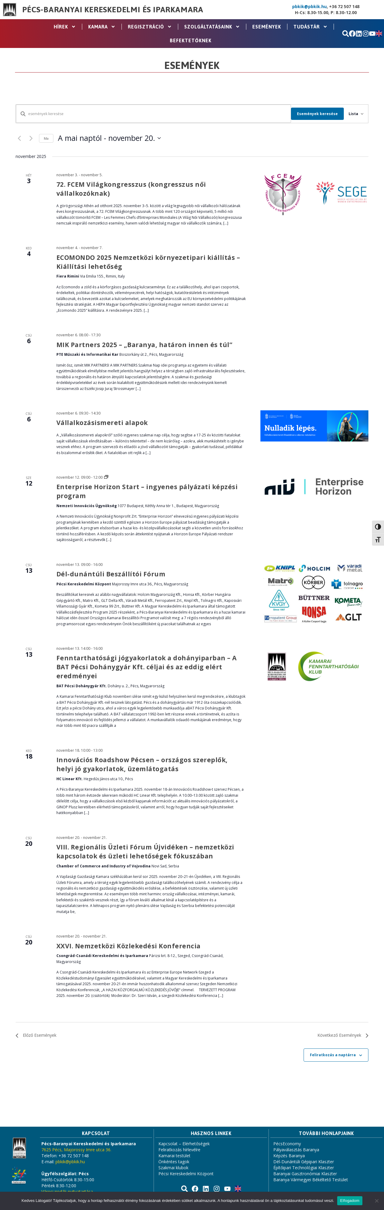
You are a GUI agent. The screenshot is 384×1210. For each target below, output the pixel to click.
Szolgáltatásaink (212, 26)
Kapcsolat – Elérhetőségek (184, 1143)
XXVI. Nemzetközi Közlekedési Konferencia (128, 946)
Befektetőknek (191, 40)
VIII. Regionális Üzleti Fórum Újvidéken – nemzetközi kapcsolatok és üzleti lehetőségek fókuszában (145, 851)
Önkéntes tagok (173, 1161)
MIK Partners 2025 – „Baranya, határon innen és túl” (144, 344)
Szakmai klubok (173, 1167)
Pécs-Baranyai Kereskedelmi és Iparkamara (112, 9)
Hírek (65, 26)
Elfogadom (349, 1200)
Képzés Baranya (289, 1155)
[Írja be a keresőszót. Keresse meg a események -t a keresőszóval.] (151, 114)
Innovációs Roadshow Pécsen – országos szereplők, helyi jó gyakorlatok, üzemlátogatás (142, 764)
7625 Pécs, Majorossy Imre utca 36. (76, 1149)
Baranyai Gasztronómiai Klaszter (305, 1173)
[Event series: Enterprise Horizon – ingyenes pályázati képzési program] (106, 477)
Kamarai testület (174, 1155)
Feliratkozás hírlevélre (179, 1149)
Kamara (102, 26)
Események (266, 26)
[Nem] (377, 1201)
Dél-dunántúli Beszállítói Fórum (111, 574)
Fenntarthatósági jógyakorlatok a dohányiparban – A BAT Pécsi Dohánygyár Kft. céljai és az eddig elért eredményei (146, 667)
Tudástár (310, 26)
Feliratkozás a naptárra (333, 1054)
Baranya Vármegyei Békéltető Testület (310, 1179)
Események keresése (312, 113)
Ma (46, 138)
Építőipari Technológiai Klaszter (303, 1167)
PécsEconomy (287, 1143)
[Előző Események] (19, 138)
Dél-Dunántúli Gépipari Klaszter (303, 1161)
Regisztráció (150, 26)
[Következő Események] (30, 138)
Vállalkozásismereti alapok (102, 422)
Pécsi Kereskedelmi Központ (186, 1173)
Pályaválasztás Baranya (296, 1149)
